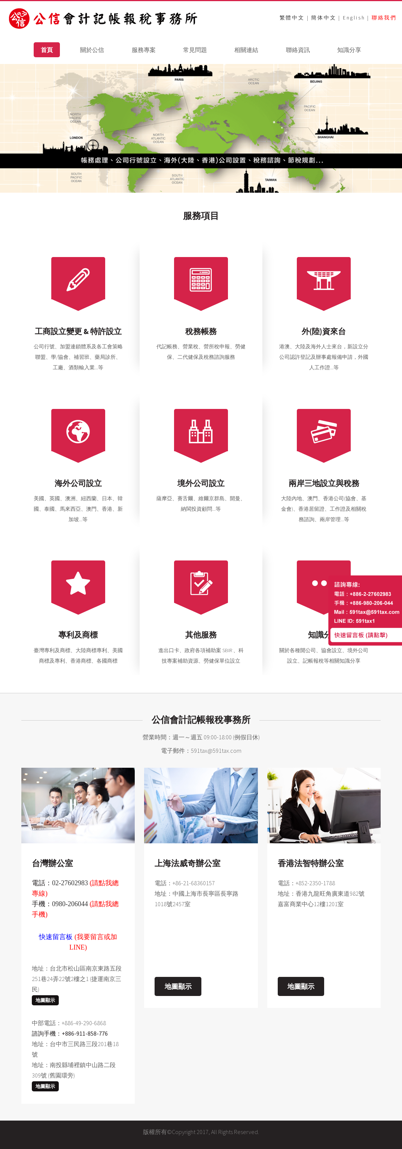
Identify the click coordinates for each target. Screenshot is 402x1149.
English (354, 17)
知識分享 (349, 50)
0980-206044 (70, 904)
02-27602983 (70, 883)
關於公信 (92, 50)
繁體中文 (292, 17)
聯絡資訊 (298, 50)
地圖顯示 (45, 1000)
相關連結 (246, 50)
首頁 (47, 50)
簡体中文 (323, 17)
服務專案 (144, 50)
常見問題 (195, 50)
